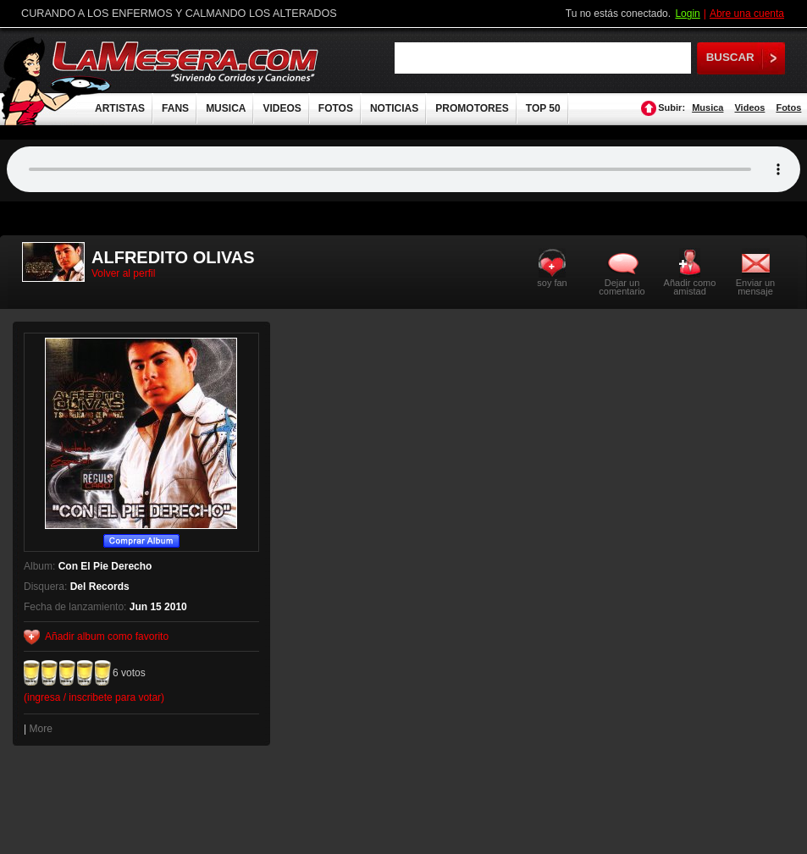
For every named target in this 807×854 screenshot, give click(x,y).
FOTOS (335, 108)
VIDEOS (282, 108)
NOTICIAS (394, 108)
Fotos (788, 107)
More (40, 729)
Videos (749, 107)
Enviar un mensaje (755, 286)
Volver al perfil (123, 273)
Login (687, 13)
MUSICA (226, 108)
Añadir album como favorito (107, 636)
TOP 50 (543, 108)
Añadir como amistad (690, 286)
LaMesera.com (186, 61)
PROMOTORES (471, 108)
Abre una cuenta (747, 13)
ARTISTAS (120, 108)
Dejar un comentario (621, 287)
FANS (175, 108)
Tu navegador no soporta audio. (403, 169)
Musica (707, 107)
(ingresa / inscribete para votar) (94, 697)
